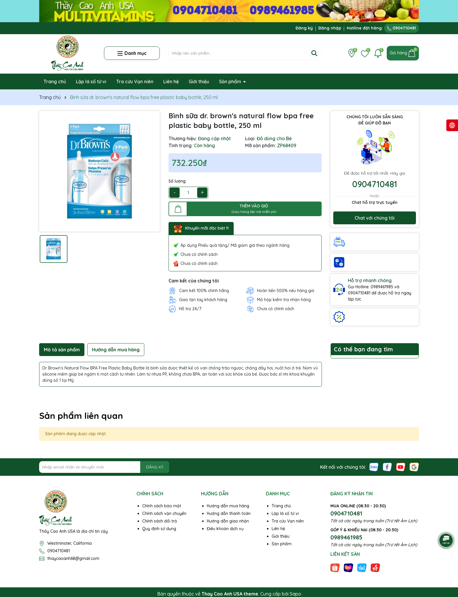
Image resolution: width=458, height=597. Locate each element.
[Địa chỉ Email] (104, 467)
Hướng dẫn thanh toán (229, 513)
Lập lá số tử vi (91, 81)
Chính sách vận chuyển (164, 513)
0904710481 (401, 28)
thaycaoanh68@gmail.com (73, 558)
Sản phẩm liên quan (81, 415)
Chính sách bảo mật (161, 506)
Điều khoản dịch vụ (225, 528)
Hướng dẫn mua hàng (228, 506)
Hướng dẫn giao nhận (228, 521)
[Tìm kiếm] (314, 53)
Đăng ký (304, 28)
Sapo (295, 594)
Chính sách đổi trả (159, 521)
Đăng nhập (329, 28)
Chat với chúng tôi (375, 218)
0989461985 (346, 537)
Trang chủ (55, 81)
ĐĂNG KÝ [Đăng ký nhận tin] (154, 467)
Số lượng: (177, 181)
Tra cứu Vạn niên (134, 81)
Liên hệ (171, 81)
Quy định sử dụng (159, 528)
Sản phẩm (230, 81)
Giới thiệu (199, 81)
